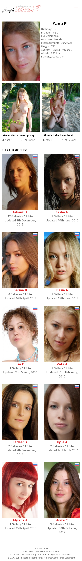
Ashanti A (20, 212)
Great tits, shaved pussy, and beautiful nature (33, 135)
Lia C (20, 364)
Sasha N (62, 212)
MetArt (31, 139)
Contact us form (41, 548)
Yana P (59, 23)
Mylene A (20, 520)
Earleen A (20, 442)
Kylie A (62, 442)
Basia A (62, 290)
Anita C (62, 520)
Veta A (62, 364)
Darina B (20, 290)
